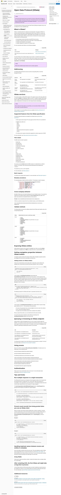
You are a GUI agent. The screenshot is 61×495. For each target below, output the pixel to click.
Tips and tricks (52, 20)
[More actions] (46, 7)
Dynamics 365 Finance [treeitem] (5, 100)
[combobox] (6, 8)
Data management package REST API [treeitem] (7, 32)
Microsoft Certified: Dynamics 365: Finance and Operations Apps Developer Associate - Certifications (30, 482)
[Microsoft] (1, 1)
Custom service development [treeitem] (6, 38)
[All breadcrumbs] (15, 7)
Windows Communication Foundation (29, 342)
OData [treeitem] (5, 35)
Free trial (57, 3)
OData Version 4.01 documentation (40, 51)
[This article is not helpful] (58, 23)
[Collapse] (12, 6)
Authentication (52, 19)
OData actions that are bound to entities (30, 135)
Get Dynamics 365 (52, 3)
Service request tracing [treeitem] (7, 40)
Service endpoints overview (25, 372)
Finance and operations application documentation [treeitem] (6, 14)
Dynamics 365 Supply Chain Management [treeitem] (6, 98)
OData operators (26, 170)
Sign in (59, 1)
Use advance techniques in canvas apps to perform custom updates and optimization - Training (29, 478)
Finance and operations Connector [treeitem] (6, 46)
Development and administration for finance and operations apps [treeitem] (7, 17)
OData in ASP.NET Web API (39, 53)
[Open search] (56, 1)
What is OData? (52, 8)
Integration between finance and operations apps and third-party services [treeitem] (7, 26)
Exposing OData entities (53, 12)
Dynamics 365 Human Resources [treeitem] (7, 103)
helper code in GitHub (39, 451)
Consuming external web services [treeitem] (7, 51)
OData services (52, 11)
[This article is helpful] (57, 23)
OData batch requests (42, 175)
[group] (30, 287)
